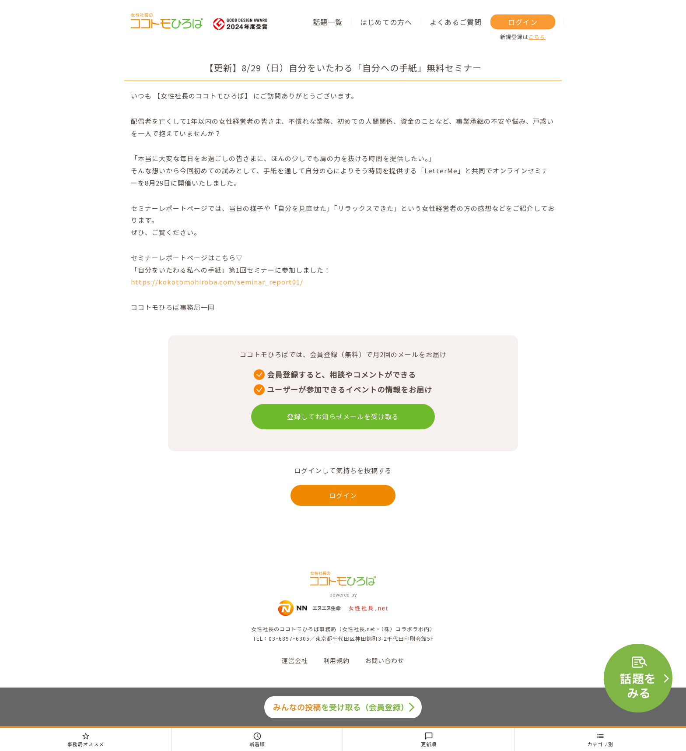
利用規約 (336, 660)
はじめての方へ (386, 22)
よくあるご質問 (456, 22)
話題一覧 (328, 22)
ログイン (523, 22)
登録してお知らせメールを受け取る (343, 416)
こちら (537, 36)
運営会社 (295, 660)
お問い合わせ (384, 660)
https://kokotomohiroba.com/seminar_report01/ (217, 281)
